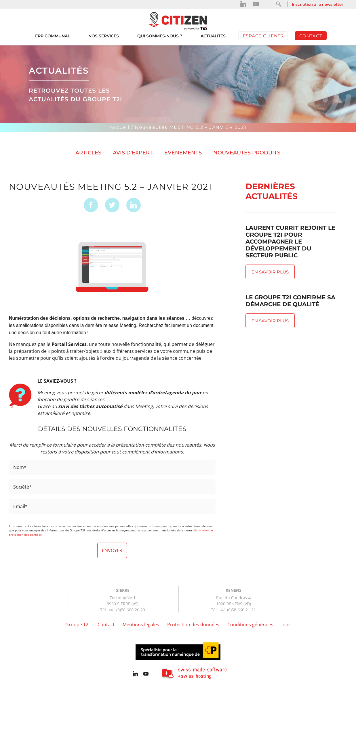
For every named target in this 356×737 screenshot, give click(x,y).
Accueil (120, 127)
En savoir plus (270, 272)
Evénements (183, 153)
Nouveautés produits (246, 153)
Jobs (286, 624)
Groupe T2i (77, 624)
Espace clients (263, 36)
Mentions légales (141, 624)
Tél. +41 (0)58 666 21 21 (233, 609)
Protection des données (193, 624)
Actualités (213, 36)
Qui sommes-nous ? (159, 36)
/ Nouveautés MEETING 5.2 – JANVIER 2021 (188, 127)
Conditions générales (250, 624)
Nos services (103, 36)
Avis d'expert (133, 153)
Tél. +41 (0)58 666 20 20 (122, 609)
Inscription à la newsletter (317, 4)
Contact (310, 36)
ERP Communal (52, 36)
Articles (88, 153)
